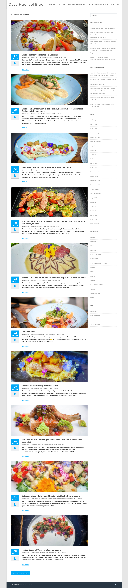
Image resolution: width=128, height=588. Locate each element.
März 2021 (93, 219)
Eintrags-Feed (95, 315)
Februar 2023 (94, 133)
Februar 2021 (94, 223)
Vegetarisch (69, 498)
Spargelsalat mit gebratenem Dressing (40, 55)
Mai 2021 (93, 210)
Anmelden (93, 311)
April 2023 (93, 124)
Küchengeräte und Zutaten (77, 4)
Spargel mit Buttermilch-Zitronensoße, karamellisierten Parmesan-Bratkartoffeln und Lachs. (103, 35)
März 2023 (93, 128)
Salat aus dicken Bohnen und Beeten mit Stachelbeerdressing (51, 496)
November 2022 (95, 137)
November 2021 (95, 185)
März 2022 (93, 167)
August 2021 (94, 198)
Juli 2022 (93, 150)
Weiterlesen (25, 69)
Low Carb (94, 259)
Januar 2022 (94, 176)
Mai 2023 (93, 120)
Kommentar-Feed (96, 320)
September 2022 (95, 141)
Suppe (49, 280)
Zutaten (62, 4)
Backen (93, 237)
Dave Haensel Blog (26, 4)
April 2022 (93, 163)
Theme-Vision (28, 584)
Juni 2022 (93, 154)
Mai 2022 (93, 159)
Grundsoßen (49, 57)
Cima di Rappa (28, 331)
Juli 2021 (93, 202)
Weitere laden (20, 573)
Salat (54, 57)
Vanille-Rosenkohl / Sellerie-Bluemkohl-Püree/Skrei (46, 167)
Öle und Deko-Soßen (53, 498)
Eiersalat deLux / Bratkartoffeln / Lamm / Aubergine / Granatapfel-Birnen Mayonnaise (103, 51)
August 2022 (94, 146)
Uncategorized (52, 552)
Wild (92, 298)
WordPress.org (95, 324)
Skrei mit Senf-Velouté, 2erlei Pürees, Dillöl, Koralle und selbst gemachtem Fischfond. (103, 91)
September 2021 (95, 193)
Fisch (44, 113)
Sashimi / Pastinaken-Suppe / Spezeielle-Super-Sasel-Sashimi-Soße (54, 278)
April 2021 (93, 215)
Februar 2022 (94, 172)
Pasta (92, 267)
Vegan (64, 498)
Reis (92, 272)
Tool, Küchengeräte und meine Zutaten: (101, 4)
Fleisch (44, 57)
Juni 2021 (93, 206)
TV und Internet (51, 4)
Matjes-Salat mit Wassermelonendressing (41, 550)
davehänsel (26, 14)
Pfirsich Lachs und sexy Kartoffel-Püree (40, 385)
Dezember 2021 (95, 180)
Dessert (93, 241)
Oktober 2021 (94, 189)
